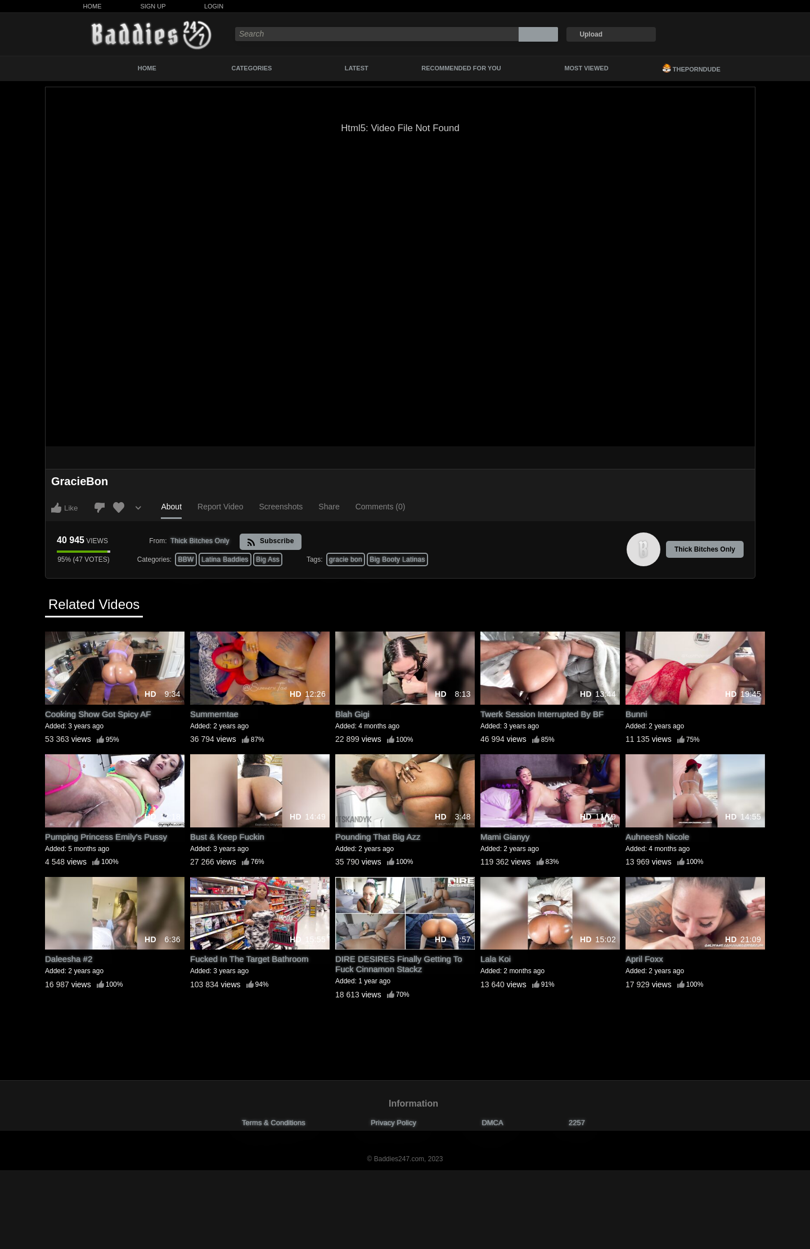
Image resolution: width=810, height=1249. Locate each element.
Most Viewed (586, 68)
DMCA (492, 1122)
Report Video (220, 506)
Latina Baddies (225, 559)
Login (213, 6)
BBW (186, 559)
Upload (590, 34)
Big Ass (268, 559)
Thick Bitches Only (704, 549)
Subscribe (270, 542)
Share (328, 506)
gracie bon (345, 559)
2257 (577, 1122)
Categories (252, 68)
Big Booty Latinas (397, 559)
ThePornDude (691, 68)
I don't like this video (99, 508)
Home (92, 6)
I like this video (56, 508)
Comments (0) (381, 506)
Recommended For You (461, 68)
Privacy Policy (393, 1122)
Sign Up (152, 6)
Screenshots (281, 506)
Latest (356, 68)
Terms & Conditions (273, 1122)
